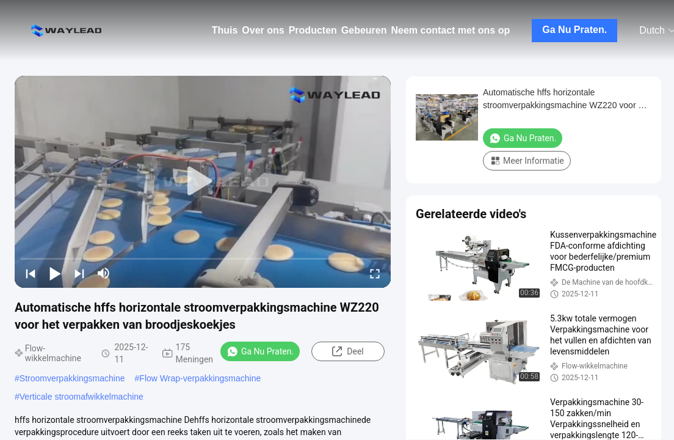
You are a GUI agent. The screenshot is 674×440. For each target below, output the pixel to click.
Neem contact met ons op (450, 30)
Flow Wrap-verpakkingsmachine (200, 378)
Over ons (263, 30)
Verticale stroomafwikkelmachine (81, 397)
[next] (79, 273)
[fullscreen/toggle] (375, 273)
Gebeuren (364, 30)
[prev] (30, 273)
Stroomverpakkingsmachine (72, 378)
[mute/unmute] (104, 273)
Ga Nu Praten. (574, 29)
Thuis (225, 30)
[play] (202, 181)
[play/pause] (55, 273)
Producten (313, 30)
